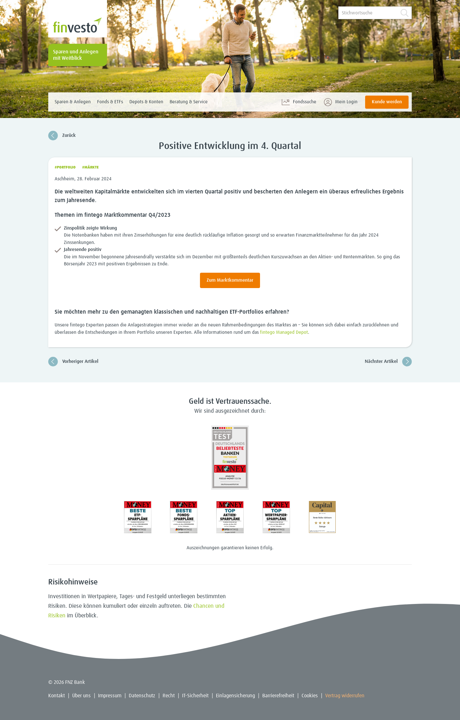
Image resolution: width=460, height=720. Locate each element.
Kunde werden (387, 101)
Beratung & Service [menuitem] (189, 101)
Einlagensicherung (235, 695)
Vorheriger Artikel (73, 361)
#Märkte (90, 167)
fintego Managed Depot (284, 332)
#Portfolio (65, 167)
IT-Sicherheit (195, 695)
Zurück (62, 135)
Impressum (109, 695)
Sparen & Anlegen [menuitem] (73, 101)
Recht (169, 695)
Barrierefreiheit (278, 695)
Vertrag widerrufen (344, 695)
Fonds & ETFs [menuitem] (110, 101)
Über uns (81, 695)
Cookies (310, 695)
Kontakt (56, 695)
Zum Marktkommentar (230, 280)
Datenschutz (142, 695)
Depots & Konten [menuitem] (146, 101)
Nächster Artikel (388, 361)
